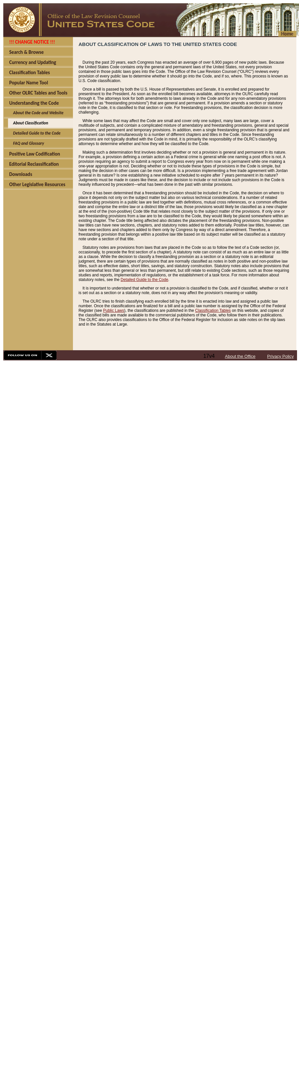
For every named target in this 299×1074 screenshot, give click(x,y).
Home (287, 34)
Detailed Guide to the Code (144, 279)
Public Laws (113, 310)
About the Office (240, 356)
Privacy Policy (280, 356)
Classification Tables (213, 310)
